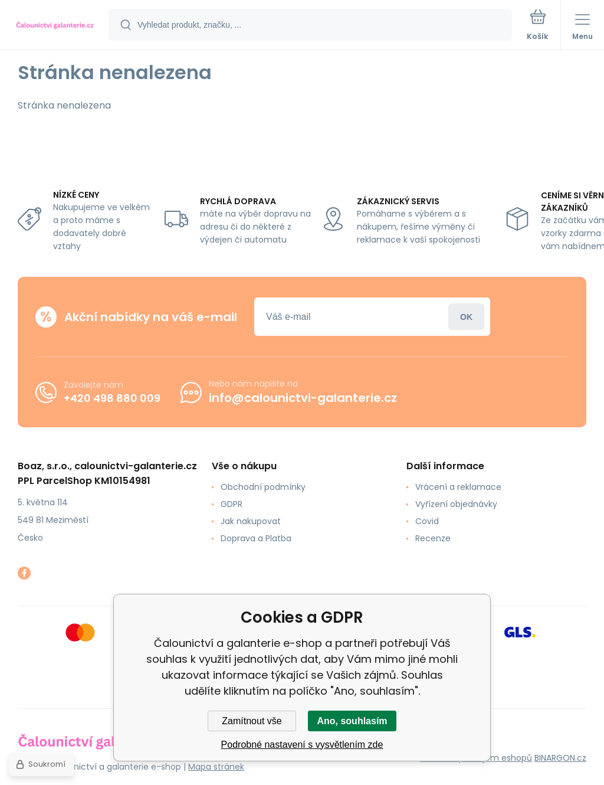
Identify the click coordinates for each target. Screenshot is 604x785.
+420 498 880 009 (112, 397)
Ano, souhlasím (352, 721)
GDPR (231, 504)
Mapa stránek (216, 767)
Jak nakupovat (251, 521)
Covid (427, 521)
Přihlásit (466, 316)
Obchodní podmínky (263, 487)
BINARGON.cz (560, 758)
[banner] (55, 25)
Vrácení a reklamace (458, 487)
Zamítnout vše (251, 721)
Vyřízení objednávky (456, 504)
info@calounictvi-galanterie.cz (303, 398)
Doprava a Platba (256, 538)
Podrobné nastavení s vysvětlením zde (302, 745)
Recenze (433, 538)
